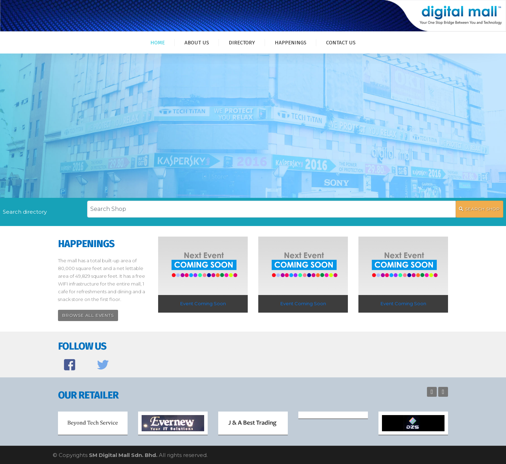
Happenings (290, 42)
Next (443, 392)
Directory (242, 42)
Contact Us (341, 42)
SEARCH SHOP (479, 209)
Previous (432, 392)
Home (157, 42)
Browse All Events (88, 315)
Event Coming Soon (203, 303)
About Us (196, 42)
